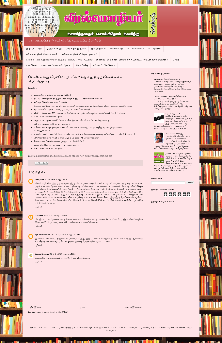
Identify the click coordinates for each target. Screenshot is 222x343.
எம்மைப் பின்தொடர (104, 65)
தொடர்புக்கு (82, 65)
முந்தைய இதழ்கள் (76, 49)
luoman (182, 327)
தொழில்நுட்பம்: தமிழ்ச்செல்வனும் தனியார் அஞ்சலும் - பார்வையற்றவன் (179, 116)
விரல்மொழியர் (42, 254)
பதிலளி (38, 207)
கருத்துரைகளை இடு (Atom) (55, 312)
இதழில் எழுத (54, 49)
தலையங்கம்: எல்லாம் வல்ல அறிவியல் (52, 95)
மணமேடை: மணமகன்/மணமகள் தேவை (48, 65)
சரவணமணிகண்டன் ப (45, 235)
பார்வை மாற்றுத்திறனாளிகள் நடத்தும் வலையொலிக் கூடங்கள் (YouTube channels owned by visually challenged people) (97, 60)
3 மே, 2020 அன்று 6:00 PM (55, 215)
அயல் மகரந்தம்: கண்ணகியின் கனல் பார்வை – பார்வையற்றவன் (170, 97)
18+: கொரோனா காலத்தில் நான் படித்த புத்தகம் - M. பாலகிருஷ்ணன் (66, 138)
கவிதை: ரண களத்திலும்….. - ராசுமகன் (52, 124)
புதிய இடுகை (35, 307)
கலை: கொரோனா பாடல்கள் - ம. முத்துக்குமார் (56, 145)
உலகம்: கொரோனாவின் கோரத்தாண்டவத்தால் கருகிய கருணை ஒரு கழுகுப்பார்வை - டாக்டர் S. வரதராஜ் (84, 134)
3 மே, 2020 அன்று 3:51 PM (56, 180)
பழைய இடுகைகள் (133, 307)
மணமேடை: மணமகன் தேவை (48, 148)
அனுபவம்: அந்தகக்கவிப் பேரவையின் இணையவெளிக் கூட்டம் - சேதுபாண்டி (71, 120)
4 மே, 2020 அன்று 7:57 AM (68, 235)
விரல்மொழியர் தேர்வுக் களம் (41, 54)
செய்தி (176, 60)
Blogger (189, 327)
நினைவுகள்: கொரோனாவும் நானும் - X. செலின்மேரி (59, 141)
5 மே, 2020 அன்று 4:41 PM (64, 254)
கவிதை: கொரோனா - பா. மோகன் (50, 102)
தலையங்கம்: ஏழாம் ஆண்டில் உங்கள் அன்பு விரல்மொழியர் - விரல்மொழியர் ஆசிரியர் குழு (180, 155)
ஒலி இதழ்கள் (98, 49)
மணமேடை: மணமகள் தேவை (48, 116)
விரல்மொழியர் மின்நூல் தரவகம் (79, 54)
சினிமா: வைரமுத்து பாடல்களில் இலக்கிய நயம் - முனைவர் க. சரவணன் (178, 136)
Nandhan (39, 215)
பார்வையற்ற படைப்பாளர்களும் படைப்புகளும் (135, 49)
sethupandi (39, 180)
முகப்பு (83, 307)
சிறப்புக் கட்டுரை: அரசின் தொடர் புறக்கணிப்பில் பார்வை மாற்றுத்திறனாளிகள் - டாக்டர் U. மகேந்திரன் (83, 106)
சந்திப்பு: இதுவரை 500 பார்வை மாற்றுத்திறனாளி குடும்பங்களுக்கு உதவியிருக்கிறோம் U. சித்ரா (79, 113)
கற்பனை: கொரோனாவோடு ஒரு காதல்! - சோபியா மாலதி (62, 109)
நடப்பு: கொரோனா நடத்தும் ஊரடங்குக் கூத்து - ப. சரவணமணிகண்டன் (68, 98)
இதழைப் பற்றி (34, 49)
